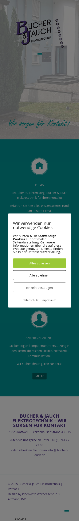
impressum (49, 300)
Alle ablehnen (39, 275)
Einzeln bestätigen (39, 287)
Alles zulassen (39, 263)
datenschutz (31, 300)
